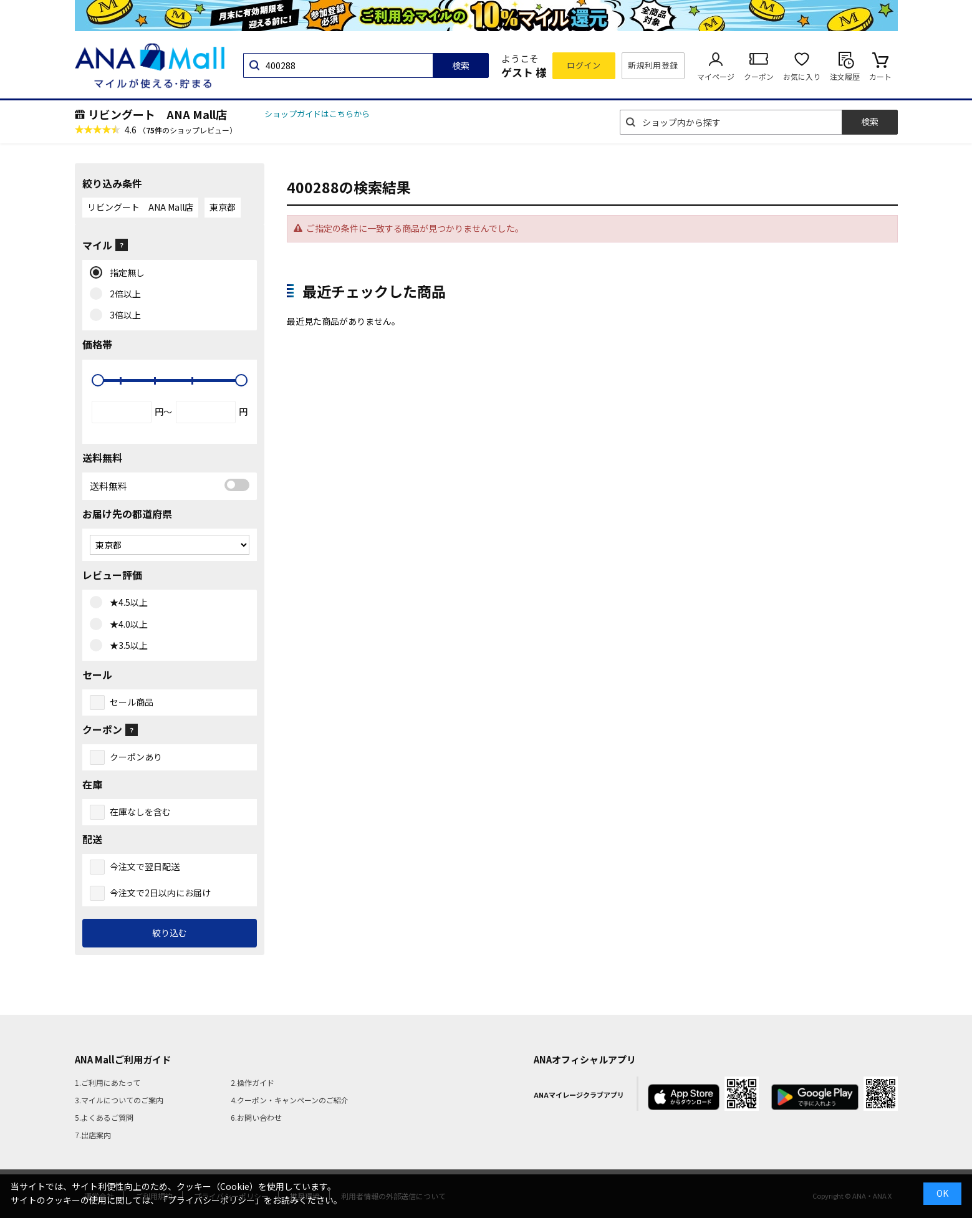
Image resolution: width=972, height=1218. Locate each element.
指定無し (124, 273)
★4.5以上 (126, 603)
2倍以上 (122, 294)
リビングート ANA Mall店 (157, 114)
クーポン (759, 76)
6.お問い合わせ (256, 1117)
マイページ (715, 76)
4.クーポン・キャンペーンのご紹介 (290, 1100)
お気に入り (801, 76)
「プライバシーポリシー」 (211, 1200)
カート (880, 76)
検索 (460, 65)
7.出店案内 (93, 1134)
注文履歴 (845, 76)
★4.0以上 (126, 624)
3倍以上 (122, 315)
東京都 (222, 207)
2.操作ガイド (252, 1082)
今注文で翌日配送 (145, 866)
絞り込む (169, 932)
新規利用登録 (653, 65)
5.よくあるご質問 (104, 1117)
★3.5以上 (126, 646)
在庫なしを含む (140, 811)
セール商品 (131, 702)
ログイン (583, 65)
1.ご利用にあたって (107, 1082)
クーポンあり (136, 756)
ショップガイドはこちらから (317, 114)
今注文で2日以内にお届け (160, 892)
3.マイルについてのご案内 (119, 1100)
